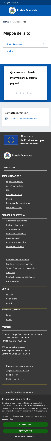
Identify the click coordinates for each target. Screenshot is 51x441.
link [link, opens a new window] (11, 419)
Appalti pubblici (13, 238)
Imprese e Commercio (16, 233)
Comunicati (11, 298)
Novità (10, 51)
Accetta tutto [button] (25, 424)
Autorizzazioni (12, 281)
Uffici (8, 190)
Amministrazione (14, 44)
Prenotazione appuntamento (19, 366)
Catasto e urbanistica (16, 242)
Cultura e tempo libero (16, 225)
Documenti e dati (14, 207)
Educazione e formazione (17, 259)
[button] (25, 436)
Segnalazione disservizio (17, 370)
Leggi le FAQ (12, 374)
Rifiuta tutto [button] (25, 431)
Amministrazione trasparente (19, 392)
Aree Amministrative (16, 185)
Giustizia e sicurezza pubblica (19, 264)
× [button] (48, 398)
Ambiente (10, 272)
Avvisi (9, 303)
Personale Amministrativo (18, 203)
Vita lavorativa (13, 229)
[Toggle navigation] (5, 10)
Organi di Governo (14, 181)
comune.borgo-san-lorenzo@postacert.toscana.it (16, 349)
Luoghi (9, 315)
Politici (9, 198)
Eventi (9, 319)
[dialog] (25, 418)
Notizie (9, 294)
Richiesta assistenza (15, 379)
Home (6, 21)
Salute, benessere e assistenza (20, 276)
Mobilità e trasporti (15, 246)
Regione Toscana (11, 2)
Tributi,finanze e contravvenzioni (21, 268)
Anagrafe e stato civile (16, 220)
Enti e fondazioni (14, 194)
